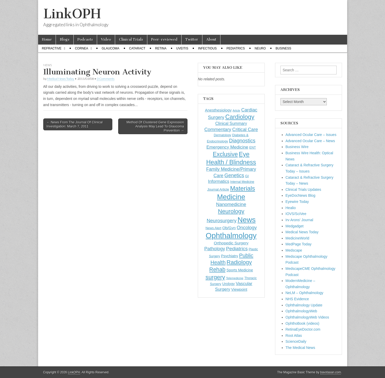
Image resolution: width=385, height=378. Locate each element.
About (211, 39)
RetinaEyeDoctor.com (303, 329)
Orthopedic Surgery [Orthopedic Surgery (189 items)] (231, 243)
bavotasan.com (330, 372)
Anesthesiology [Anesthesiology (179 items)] (218, 110)
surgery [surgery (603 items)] (215, 277)
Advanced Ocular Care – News (310, 141)
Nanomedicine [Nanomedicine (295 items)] (231, 204)
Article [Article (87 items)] (236, 110)
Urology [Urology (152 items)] (228, 284)
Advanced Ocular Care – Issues (311, 135)
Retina (160, 48)
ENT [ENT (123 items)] (252, 147)
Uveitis (182, 48)
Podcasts (85, 39)
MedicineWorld (297, 238)
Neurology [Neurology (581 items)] (231, 211)
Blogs (65, 39)
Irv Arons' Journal (299, 220)
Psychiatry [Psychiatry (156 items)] (229, 256)
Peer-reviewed (164, 39)
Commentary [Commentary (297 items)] (217, 129)
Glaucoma (110, 48)
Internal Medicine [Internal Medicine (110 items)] (242, 182)
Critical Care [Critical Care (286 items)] (245, 129)
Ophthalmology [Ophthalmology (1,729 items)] (231, 235)
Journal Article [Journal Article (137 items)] (218, 189)
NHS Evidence (297, 299)
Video (106, 39)
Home (47, 39)
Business (283, 48)
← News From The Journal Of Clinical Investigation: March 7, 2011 (75, 124)
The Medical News (300, 348)
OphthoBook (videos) (303, 323)
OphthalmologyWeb (301, 311)
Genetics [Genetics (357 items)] (234, 175)
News (47, 65)
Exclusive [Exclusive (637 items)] (225, 154)
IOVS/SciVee (296, 214)
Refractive (52, 48)
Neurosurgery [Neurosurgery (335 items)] (221, 220)
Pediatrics (236, 48)
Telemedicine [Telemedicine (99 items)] (234, 278)
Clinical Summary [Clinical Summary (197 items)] (231, 123)
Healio (291, 208)
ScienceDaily (296, 341)
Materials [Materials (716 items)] (242, 188)
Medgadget (295, 226)
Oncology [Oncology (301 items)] (247, 227)
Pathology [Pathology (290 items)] (214, 248)
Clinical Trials (131, 39)
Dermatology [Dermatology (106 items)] (222, 135)
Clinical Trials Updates (303, 189)
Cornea (81, 48)
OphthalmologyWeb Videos (307, 317)
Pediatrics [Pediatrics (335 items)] (237, 248)
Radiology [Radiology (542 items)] (239, 262)
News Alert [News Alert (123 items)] (213, 228)
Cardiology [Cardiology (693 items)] (239, 117)
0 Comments (105, 79)
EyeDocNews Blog (300, 195)
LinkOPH (72, 14)
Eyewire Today (297, 202)
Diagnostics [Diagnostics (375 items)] (242, 140)
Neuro (260, 48)
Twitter (191, 39)
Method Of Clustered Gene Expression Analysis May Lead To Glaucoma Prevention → (155, 126)
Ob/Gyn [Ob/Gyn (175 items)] (229, 228)
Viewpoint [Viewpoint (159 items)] (239, 289)
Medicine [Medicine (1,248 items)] (231, 197)
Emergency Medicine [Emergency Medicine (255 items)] (227, 147)
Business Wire (297, 147)
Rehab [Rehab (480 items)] (217, 270)
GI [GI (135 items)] (247, 176)
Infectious (207, 48)
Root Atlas (294, 335)
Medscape (294, 250)
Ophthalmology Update (304, 305)
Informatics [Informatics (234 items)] (218, 181)
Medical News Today (60, 79)
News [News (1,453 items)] (246, 220)
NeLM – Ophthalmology (304, 293)
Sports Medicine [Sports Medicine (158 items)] (239, 270)
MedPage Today (299, 244)
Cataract (137, 48)
